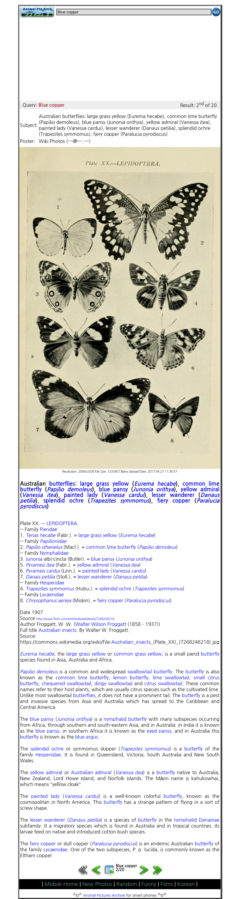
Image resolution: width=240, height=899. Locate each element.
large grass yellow (104, 484)
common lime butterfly (111, 547)
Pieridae (48, 529)
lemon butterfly (130, 677)
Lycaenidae (52, 594)
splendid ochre (64, 500)
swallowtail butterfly (150, 671)
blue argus (86, 736)
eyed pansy (159, 731)
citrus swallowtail (163, 683)
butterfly (210, 653)
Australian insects (57, 630)
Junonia (34, 559)
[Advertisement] (119, 59)
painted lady (81, 495)
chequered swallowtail (66, 683)
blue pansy (113, 489)
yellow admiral (200, 489)
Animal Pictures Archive (104, 895)
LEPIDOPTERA (61, 523)
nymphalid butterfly (125, 719)
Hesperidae (52, 582)
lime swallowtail (171, 677)
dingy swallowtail (113, 683)
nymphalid (185, 819)
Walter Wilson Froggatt (100, 624)
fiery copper (173, 500)
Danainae (209, 819)
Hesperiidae (48, 754)
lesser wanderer (173, 495)
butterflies (62, 484)
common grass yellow (138, 653)
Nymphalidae (54, 553)
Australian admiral (91, 772)
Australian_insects (131, 642)
